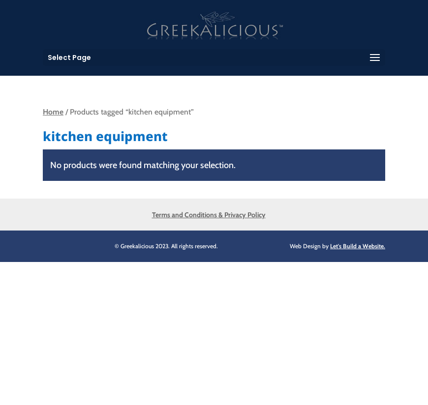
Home (53, 111)
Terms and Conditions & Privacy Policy (209, 214)
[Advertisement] (214, 331)
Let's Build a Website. (357, 246)
